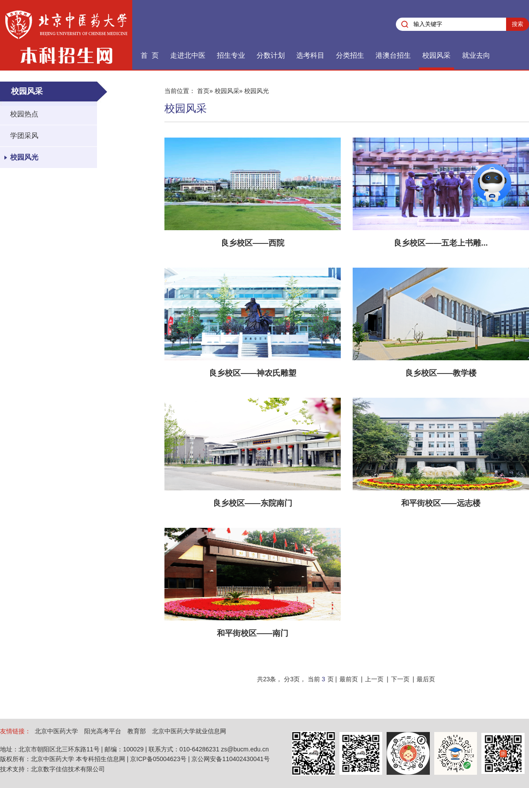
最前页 (348, 679)
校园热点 (24, 114)
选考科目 (310, 55)
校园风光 (24, 157)
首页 (203, 90)
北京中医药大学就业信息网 (189, 731)
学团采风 (24, 135)
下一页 (400, 679)
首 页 (150, 55)
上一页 (374, 679)
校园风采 (436, 55)
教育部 (136, 731)
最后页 (426, 679)
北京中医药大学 (56, 731)
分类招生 (350, 55)
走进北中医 (187, 55)
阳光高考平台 (102, 731)
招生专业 (231, 55)
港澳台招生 (393, 55)
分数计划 (271, 55)
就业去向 (476, 55)
